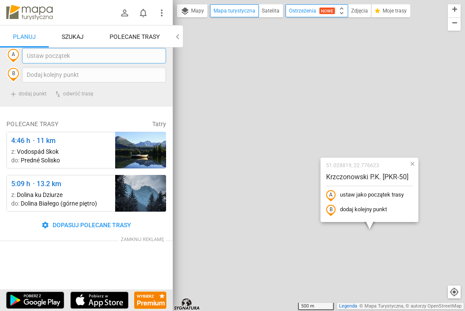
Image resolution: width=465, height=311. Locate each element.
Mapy (192, 11)
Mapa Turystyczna (383, 306)
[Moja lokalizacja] (454, 292)
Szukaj (73, 36)
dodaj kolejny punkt (305, 132)
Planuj (24, 36)
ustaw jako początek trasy (314, 118)
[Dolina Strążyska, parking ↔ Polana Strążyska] (140, 211)
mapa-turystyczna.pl (29, 12)
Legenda (348, 306)
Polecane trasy (135, 36)
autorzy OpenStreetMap (436, 306)
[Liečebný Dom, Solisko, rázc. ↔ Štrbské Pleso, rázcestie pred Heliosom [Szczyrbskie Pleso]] (140, 167)
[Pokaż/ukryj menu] (162, 13)
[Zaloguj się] (125, 13)
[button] (361, 86)
